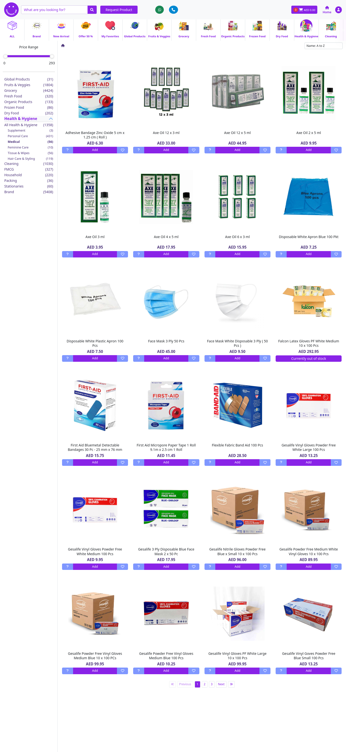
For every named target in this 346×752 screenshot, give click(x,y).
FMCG (28, 169)
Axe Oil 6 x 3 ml (237, 236)
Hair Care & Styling (30, 158)
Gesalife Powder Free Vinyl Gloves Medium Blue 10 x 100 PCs (95, 655)
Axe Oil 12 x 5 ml (237, 132)
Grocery (28, 90)
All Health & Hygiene (28, 125)
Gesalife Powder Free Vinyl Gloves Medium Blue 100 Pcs (166, 655)
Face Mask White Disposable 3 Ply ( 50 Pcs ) (237, 343)
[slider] (5, 56)
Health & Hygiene (20, 118)
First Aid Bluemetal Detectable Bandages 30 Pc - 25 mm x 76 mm (95, 447)
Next (221, 684)
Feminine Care (30, 147)
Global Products (28, 79)
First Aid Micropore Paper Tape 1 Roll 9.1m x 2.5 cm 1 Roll (166, 447)
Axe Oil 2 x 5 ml (308, 132)
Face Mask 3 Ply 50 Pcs (166, 341)
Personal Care (30, 136)
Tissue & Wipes (30, 153)
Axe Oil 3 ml (95, 236)
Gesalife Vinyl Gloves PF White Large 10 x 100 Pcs (237, 655)
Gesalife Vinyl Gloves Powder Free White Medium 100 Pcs (95, 551)
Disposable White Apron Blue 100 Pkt (308, 236)
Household (28, 175)
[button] (338, 9)
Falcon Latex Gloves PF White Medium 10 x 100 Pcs (308, 343)
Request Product (119, 9)
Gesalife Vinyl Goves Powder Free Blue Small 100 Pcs (308, 655)
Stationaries (28, 186)
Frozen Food (28, 107)
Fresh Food (28, 96)
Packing (28, 180)
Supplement (30, 130)
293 (52, 63)
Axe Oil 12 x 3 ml (166, 132)
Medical (30, 142)
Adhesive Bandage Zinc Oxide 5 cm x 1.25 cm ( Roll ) (95, 134)
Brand (28, 192)
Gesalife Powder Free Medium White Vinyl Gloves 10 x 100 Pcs (309, 551)
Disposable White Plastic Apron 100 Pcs (95, 343)
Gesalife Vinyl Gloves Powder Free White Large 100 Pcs (309, 447)
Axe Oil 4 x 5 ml (166, 236)
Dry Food (28, 113)
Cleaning (28, 163)
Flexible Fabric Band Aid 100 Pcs (237, 445)
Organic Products (28, 102)
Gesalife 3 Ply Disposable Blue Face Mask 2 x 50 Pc (166, 551)
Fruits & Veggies (28, 85)
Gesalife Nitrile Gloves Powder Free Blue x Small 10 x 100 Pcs (237, 551)
